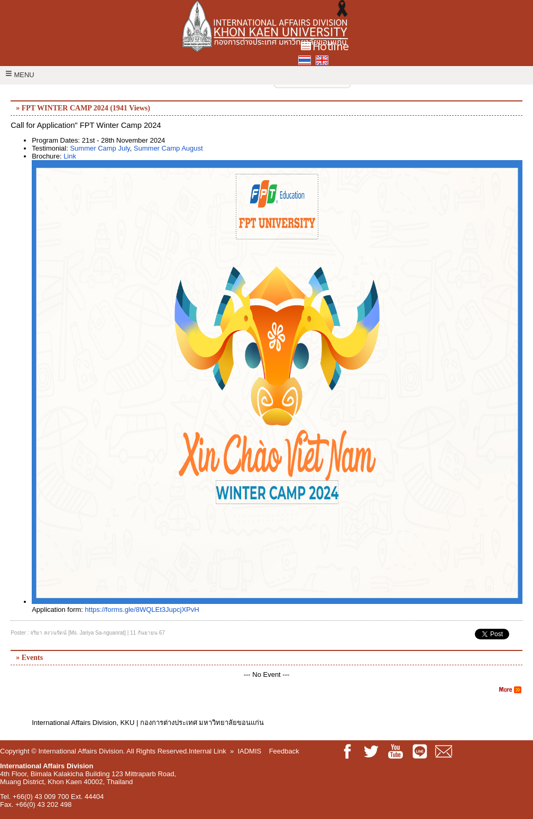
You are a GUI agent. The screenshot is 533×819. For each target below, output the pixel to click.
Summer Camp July (100, 148)
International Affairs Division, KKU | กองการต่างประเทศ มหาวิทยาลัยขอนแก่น (148, 723)
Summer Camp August (168, 148)
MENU (19, 75)
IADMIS (249, 751)
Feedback (284, 751)
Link (69, 156)
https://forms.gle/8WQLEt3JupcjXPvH (142, 609)
